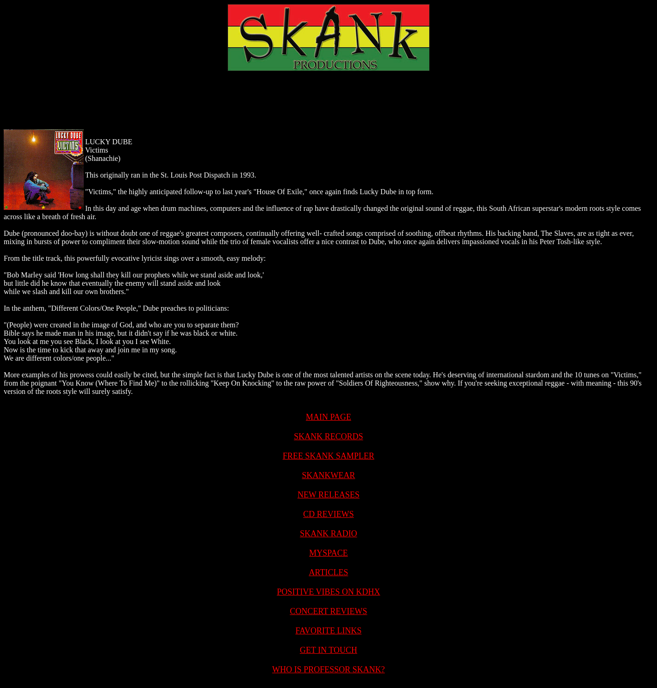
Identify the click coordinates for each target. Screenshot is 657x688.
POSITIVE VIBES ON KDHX (328, 591)
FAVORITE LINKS (329, 630)
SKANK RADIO (328, 533)
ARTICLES (328, 572)
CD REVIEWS (328, 514)
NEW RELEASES (328, 494)
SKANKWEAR (328, 475)
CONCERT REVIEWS (328, 611)
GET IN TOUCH (328, 650)
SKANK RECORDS (328, 436)
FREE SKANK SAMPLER (328, 456)
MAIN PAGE (328, 417)
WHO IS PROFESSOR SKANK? (328, 669)
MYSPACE (328, 553)
